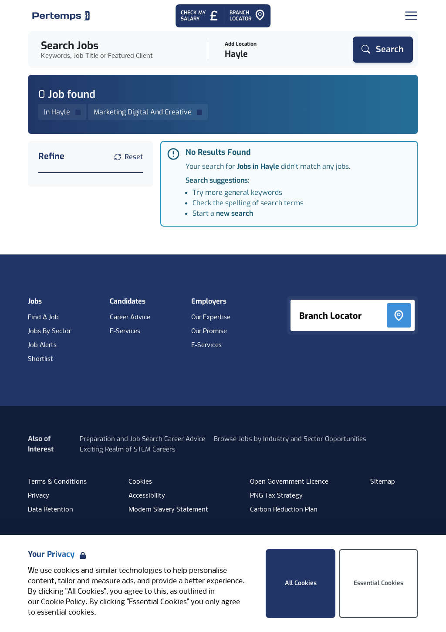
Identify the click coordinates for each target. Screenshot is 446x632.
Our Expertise (210, 317)
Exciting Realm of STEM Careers (128, 449)
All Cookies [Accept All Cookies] (301, 583)
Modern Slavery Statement (168, 509)
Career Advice (130, 317)
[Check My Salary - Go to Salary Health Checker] (199, 16)
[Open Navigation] (411, 15)
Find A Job (43, 317)
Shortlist (40, 359)
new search (234, 213)
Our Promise (209, 331)
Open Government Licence (289, 481)
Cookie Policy (63, 602)
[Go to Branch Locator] (247, 16)
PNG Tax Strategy (276, 495)
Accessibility (146, 495)
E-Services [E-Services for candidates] (125, 331)
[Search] (383, 50)
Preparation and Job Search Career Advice (142, 439)
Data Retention (50, 509)
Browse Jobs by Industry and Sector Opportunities (290, 439)
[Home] (61, 15)
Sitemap (382, 481)
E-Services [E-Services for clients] (206, 345)
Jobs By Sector (49, 331)
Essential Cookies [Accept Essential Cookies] (378, 583)
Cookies (140, 481)
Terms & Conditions (57, 481)
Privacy (38, 495)
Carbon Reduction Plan (284, 509)
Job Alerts (42, 345)
